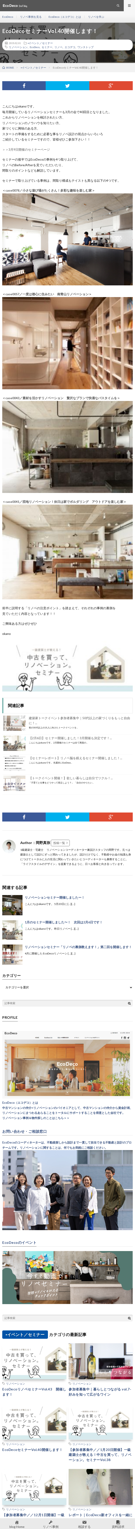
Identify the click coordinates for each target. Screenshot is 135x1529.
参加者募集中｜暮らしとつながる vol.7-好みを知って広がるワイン (100, 1391)
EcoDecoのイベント (19, 1242)
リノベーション (18, 47)
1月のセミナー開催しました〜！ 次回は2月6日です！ (64, 922)
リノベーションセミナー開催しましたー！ (55, 897)
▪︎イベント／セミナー (40, 43)
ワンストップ (85, 47)
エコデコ (70, 47)
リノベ (58, 47)
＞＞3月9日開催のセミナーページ (26, 149)
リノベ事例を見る (31, 16)
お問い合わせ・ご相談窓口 (24, 1131)
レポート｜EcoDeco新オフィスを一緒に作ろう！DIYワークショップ (101, 1517)
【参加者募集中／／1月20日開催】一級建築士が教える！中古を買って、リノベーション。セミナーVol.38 (100, 1455)
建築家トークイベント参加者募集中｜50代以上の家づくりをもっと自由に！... (79, 720)
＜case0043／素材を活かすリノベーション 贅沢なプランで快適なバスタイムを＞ (61, 398)
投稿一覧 (59, 843)
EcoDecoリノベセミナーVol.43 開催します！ (34, 1391)
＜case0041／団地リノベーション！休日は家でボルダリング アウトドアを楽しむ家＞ (64, 502)
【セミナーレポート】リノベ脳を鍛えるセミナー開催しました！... (75, 758)
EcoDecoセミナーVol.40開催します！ (32, 1450)
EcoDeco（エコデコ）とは (65, 16)
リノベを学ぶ (96, 16)
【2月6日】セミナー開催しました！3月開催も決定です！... (70, 738)
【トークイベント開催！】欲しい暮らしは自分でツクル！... (71, 778)
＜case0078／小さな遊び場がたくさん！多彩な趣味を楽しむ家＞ (48, 190)
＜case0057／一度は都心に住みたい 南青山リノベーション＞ (47, 294)
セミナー (47, 47)
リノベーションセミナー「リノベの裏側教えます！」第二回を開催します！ (78, 947)
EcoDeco (7, 16)
